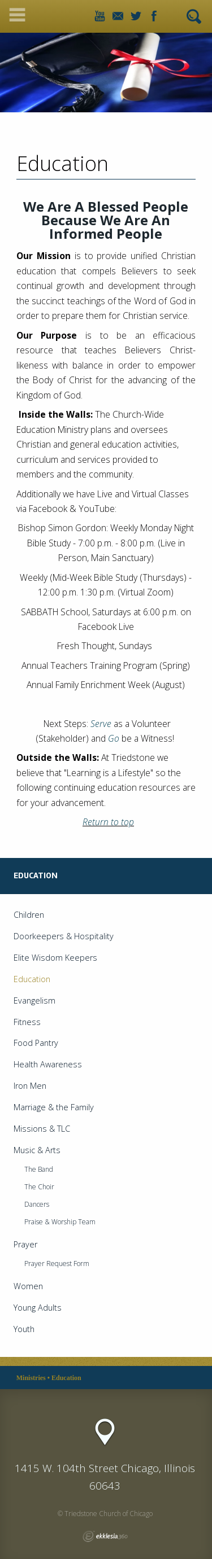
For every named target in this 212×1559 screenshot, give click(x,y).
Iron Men (30, 1085)
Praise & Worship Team (60, 1222)
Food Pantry (36, 1042)
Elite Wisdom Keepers (55, 957)
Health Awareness (48, 1064)
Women (28, 1286)
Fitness (27, 1022)
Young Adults (38, 1307)
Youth (24, 1329)
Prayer (25, 1244)
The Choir (39, 1187)
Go (113, 738)
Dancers (36, 1204)
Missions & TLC (42, 1128)
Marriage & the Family (54, 1107)
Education (32, 979)
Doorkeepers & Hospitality (64, 936)
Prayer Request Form (56, 1263)
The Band (38, 1169)
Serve (100, 723)
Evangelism (34, 1000)
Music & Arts (37, 1150)
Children (29, 914)
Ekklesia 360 (105, 1536)
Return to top (108, 822)
